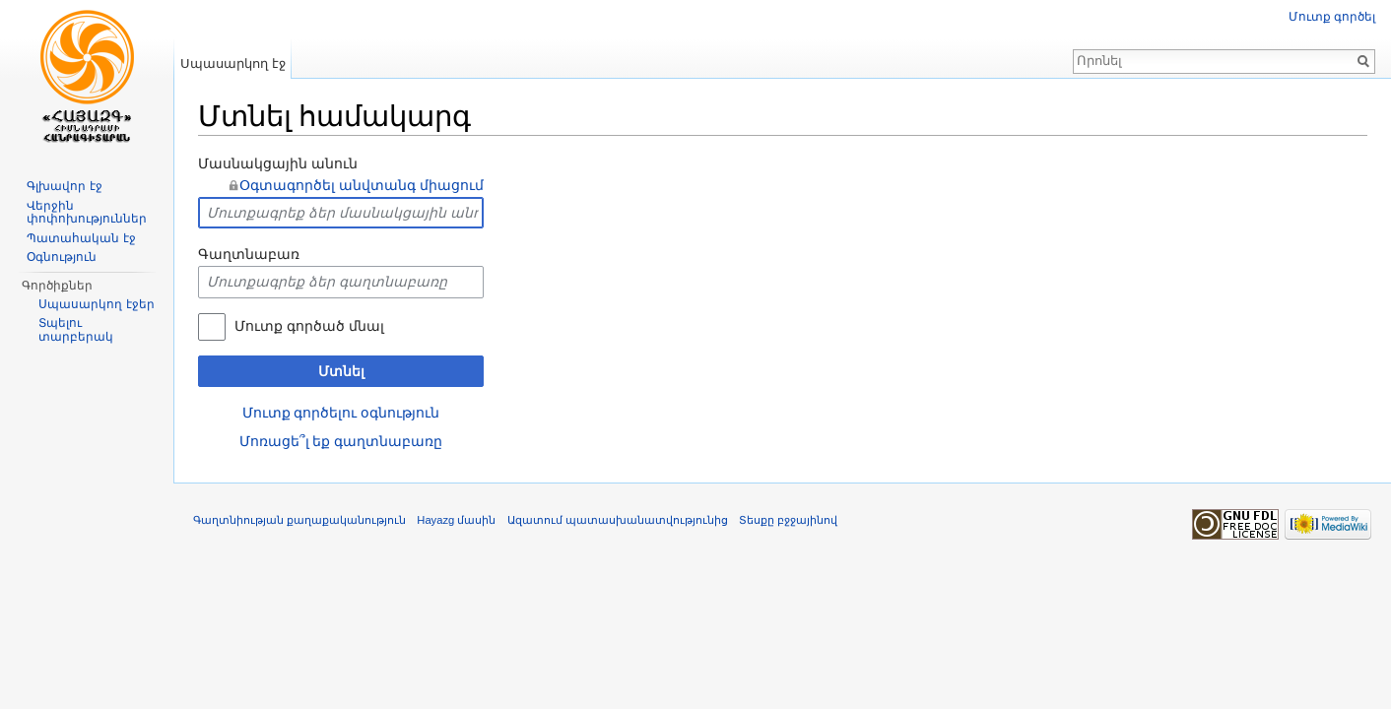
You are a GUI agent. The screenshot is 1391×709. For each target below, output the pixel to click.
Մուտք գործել (1332, 17)
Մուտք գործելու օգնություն (341, 412)
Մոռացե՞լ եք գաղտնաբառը (341, 441)
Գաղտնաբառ (248, 254)
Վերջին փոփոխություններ (87, 212)
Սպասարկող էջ (233, 63)
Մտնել (341, 371)
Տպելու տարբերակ (75, 330)
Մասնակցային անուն (278, 163)
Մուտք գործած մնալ (309, 326)
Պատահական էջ (81, 238)
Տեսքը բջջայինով (788, 520)
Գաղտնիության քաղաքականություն (299, 520)
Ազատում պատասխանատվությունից (617, 520)
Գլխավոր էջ (64, 186)
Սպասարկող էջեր (96, 304)
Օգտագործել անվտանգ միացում (361, 185)
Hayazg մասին (456, 520)
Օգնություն (62, 257)
